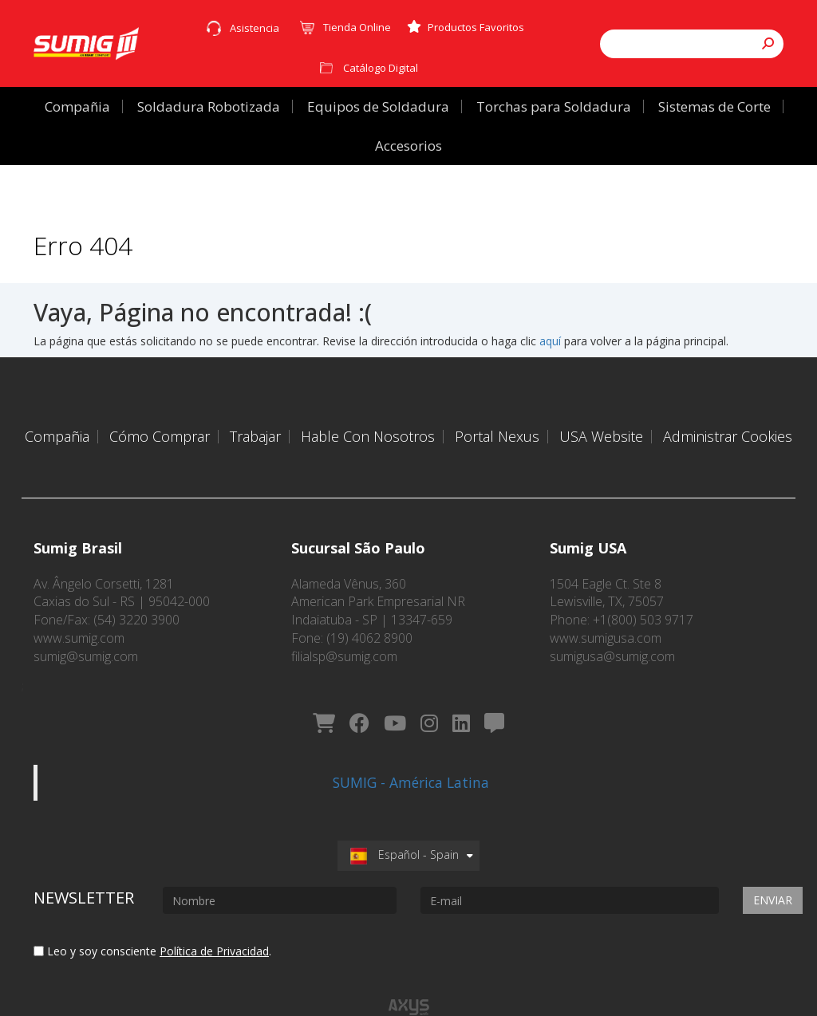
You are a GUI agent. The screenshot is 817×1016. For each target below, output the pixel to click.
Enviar (772, 864)
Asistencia (254, 28)
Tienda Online (357, 27)
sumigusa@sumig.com (612, 635)
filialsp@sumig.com (344, 635)
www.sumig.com (79, 617)
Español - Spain (404, 818)
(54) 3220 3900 (136, 599)
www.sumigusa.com (605, 617)
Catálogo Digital (380, 68)
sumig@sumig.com (86, 635)
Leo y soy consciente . (152, 915)
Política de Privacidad (214, 915)
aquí (550, 341)
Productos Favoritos (465, 27)
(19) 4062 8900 (369, 617)
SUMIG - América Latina (411, 746)
